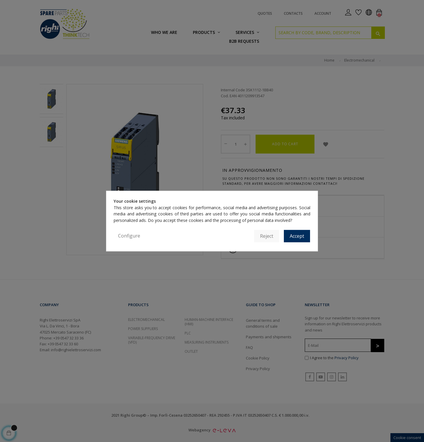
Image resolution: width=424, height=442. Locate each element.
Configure (129, 235)
